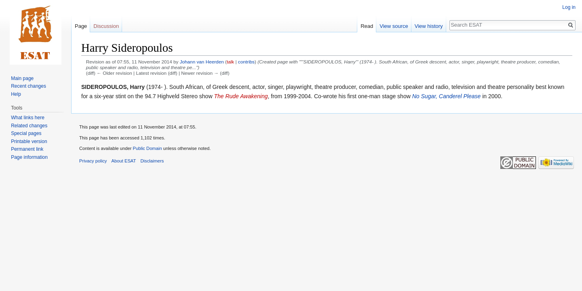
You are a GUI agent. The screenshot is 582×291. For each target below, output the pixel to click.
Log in (569, 7)
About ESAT (124, 160)
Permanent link (27, 149)
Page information (29, 157)
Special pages (26, 133)
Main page (22, 78)
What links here (27, 117)
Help (16, 94)
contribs (246, 61)
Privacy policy (93, 160)
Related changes (29, 126)
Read (367, 26)
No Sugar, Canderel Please (446, 96)
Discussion (106, 26)
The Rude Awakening (241, 96)
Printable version (29, 141)
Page (81, 26)
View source (394, 26)
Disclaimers (152, 160)
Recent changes (28, 86)
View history (429, 26)
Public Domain (147, 148)
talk (230, 61)
